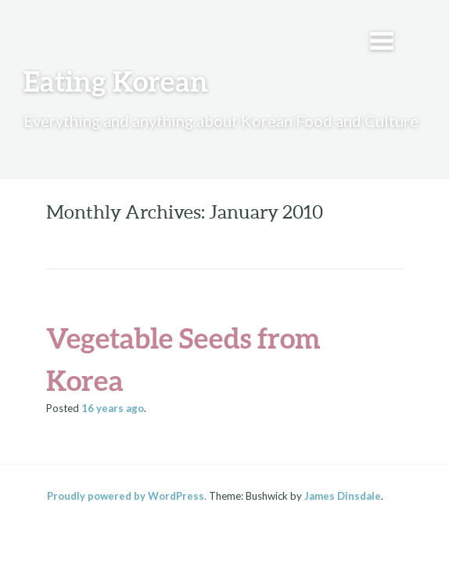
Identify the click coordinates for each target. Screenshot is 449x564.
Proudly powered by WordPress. (127, 496)
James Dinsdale (342, 496)
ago (112, 408)
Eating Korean (115, 80)
